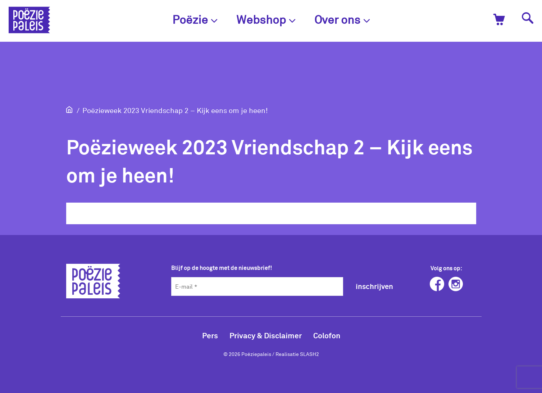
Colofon (326, 335)
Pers (210, 335)
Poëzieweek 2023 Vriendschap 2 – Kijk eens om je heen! (175, 110)
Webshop (266, 19)
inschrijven (374, 286)
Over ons (342, 19)
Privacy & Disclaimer (265, 335)
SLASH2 (309, 354)
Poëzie (195, 19)
